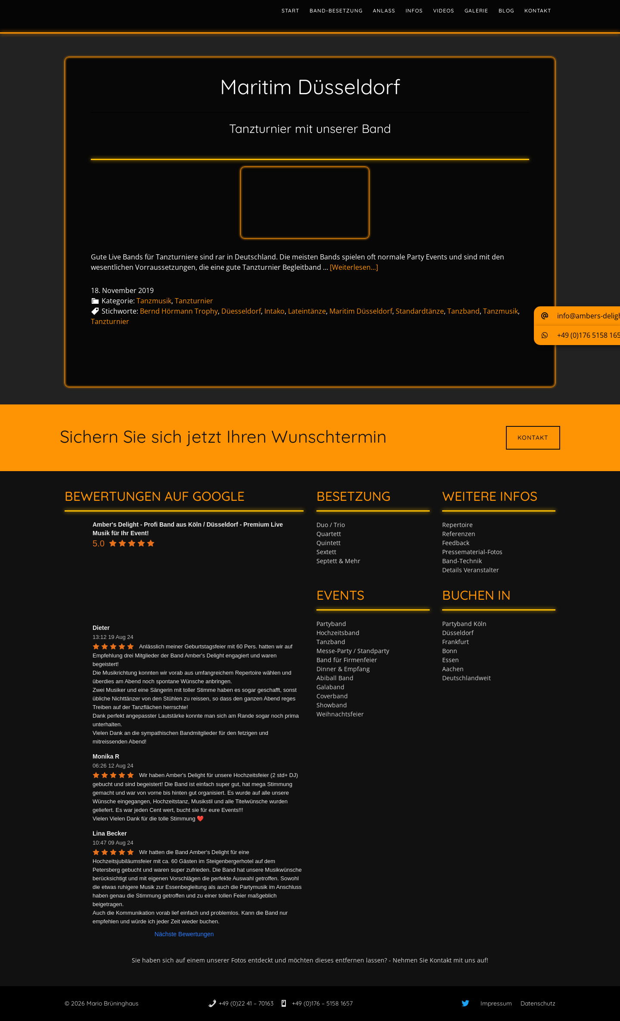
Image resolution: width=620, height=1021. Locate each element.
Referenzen (458, 534)
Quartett (328, 534)
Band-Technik (462, 561)
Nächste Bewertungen (184, 934)
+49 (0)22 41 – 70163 (246, 1003)
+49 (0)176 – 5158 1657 (321, 1003)
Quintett (328, 543)
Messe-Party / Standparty (352, 651)
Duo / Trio (330, 525)
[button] (577, 316)
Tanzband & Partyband (142, 15)
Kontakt (533, 437)
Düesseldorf (241, 311)
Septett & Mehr (338, 561)
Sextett (326, 552)
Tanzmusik (153, 300)
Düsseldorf (458, 633)
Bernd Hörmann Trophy (179, 311)
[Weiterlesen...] (354, 267)
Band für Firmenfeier (346, 660)
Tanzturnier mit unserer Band (310, 128)
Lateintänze (307, 311)
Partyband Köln (464, 624)
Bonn (449, 651)
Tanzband (463, 311)
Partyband (331, 624)
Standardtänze (420, 311)
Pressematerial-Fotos (472, 552)
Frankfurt (455, 642)
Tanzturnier (194, 300)
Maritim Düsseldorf (360, 311)
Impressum (496, 1003)
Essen (450, 660)
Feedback (455, 543)
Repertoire (457, 525)
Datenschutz (538, 1003)
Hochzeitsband (338, 633)
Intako (274, 311)
